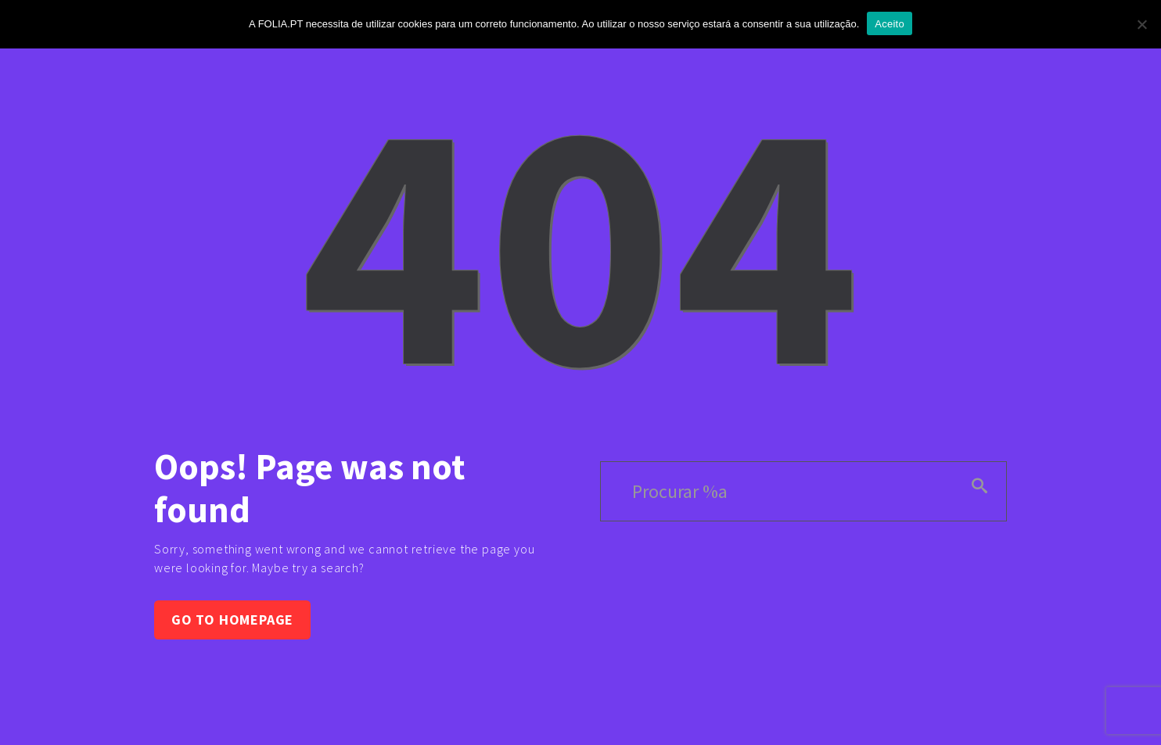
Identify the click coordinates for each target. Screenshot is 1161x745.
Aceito (889, 24)
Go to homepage (232, 620)
